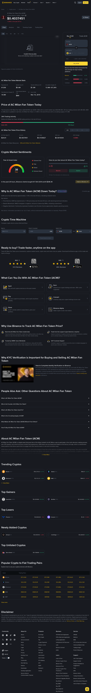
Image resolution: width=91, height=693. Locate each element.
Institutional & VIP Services (62, 642)
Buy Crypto (16, 2)
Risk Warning (24, 663)
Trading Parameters (78, 676)
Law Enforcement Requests (80, 681)
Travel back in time (45, 238)
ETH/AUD (70, 587)
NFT (39, 663)
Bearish (58, 171)
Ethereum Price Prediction (62, 676)
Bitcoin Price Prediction (62, 673)
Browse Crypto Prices (61, 661)
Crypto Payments (42, 642)
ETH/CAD (82, 587)
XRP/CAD (82, 597)
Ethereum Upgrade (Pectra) (63, 678)
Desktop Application (26, 670)
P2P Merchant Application (62, 634)
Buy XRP (58, 686)
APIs (74, 670)
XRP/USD (23, 597)
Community (24, 660)
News (22, 642)
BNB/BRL (58, 592)
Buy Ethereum (59, 691)
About (22, 634)
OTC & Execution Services (80, 642)
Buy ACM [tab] (70, 36)
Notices (23, 665)
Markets (23, 2)
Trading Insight (77, 647)
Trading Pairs (39, 27)
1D (3, 33)
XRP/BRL (58, 597)
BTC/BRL (58, 577)
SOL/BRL (58, 582)
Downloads (24, 668)
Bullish (78, 171)
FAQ (18, 27)
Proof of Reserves (78, 650)
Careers (23, 637)
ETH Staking (41, 660)
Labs (57, 645)
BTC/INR (46, 577)
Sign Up (86, 2)
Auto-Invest (41, 658)
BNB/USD (23, 592)
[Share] (86, 17)
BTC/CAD (82, 577)
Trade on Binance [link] (82, 182)
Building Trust (24, 655)
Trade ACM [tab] (83, 36)
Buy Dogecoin (59, 688)
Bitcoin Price (59, 663)
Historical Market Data (78, 645)
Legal (22, 647)
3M (14, 33)
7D (7, 33)
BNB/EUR (35, 592)
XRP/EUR (35, 597)
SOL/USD (23, 582)
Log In (79, 2)
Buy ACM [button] (76, 63)
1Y (18, 33)
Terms (22, 650)
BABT (39, 665)
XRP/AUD (70, 597)
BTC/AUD (70, 577)
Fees (74, 668)
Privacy (23, 652)
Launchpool (41, 655)
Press (22, 645)
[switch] (8, 658)
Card (39, 647)
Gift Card (40, 652)
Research (40, 668)
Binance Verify (77, 673)
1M (10, 33)
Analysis (11, 27)
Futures (35, 2)
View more (4, 602)
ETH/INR (47, 587)
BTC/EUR (35, 577)
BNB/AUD (70, 592)
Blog (22, 658)
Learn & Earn (59, 658)
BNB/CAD (82, 592)
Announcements (25, 639)
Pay (39, 639)
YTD (22, 33)
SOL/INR (47, 582)
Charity (40, 670)
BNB (74, 639)
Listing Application (60, 639)
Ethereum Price (60, 666)
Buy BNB (58, 683)
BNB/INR (46, 592)
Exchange (40, 634)
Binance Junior (42, 645)
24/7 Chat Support (78, 658)
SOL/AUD (70, 582)
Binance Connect (60, 647)
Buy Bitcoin (59, 681)
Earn (42, 2)
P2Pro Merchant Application (63, 637)
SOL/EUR (35, 582)
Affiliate (75, 634)
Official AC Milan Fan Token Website (30, 143)
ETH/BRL (58, 587)
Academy (40, 650)
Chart (4, 27)
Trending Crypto (27, 27)
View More (46, 455)
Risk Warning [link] (80, 621)
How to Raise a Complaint (79, 683)
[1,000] (39, 231)
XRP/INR (47, 597)
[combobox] (69, 53)
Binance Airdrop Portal (79, 678)
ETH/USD (23, 587)
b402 (57, 650)
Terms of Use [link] (70, 621)
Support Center (77, 661)
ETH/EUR (35, 587)
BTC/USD (23, 577)
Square (48, 2)
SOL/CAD (82, 582)
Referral (75, 637)
